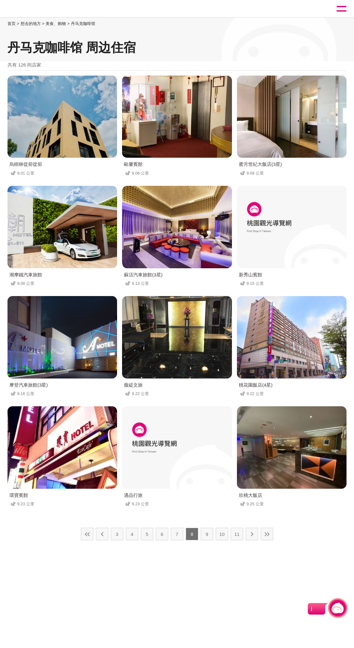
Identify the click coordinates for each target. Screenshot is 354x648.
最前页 (87, 534)
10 (222, 534)
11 (237, 534)
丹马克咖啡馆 (83, 23)
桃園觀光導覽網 (30, 8)
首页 (11, 23)
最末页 (267, 534)
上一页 (102, 534)
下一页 (252, 534)
